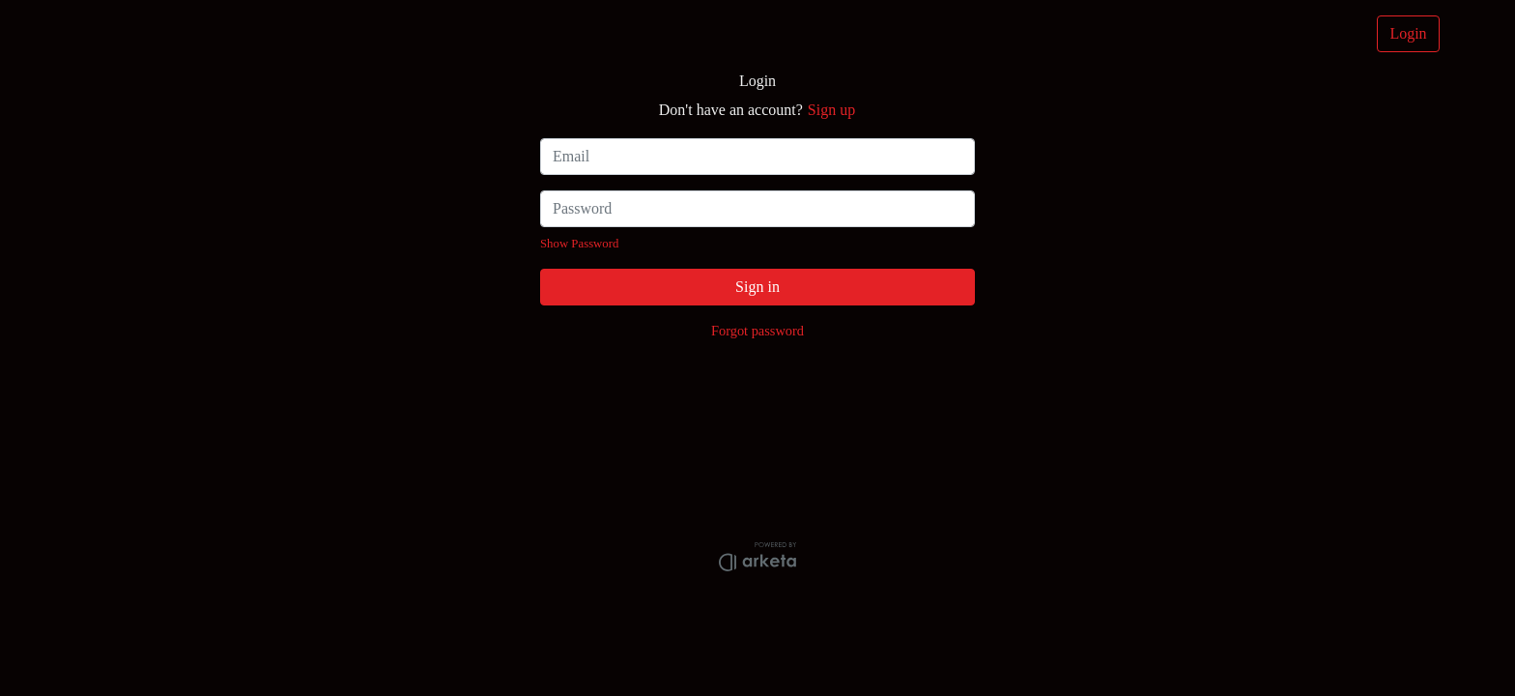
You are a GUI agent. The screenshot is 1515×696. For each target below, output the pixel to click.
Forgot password (757, 330)
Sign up (831, 110)
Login (1407, 33)
